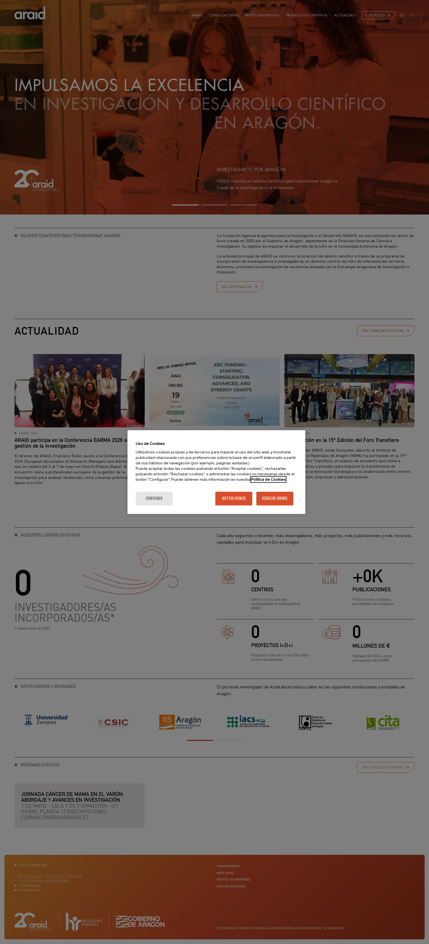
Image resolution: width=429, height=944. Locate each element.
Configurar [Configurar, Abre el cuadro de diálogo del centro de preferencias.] (154, 498)
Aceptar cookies (234, 498)
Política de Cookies (268, 479)
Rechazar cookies (274, 498)
